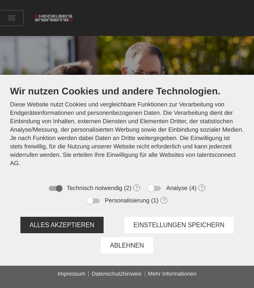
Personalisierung (127, 200)
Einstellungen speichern (179, 225)
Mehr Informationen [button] (172, 273)
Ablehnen (127, 245)
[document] (127, 132)
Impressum (71, 273)
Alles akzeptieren (62, 225)
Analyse (176, 188)
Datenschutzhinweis (117, 273)
